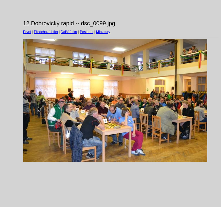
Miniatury (103, 32)
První (27, 32)
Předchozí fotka (46, 32)
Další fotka (69, 32)
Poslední (87, 32)
